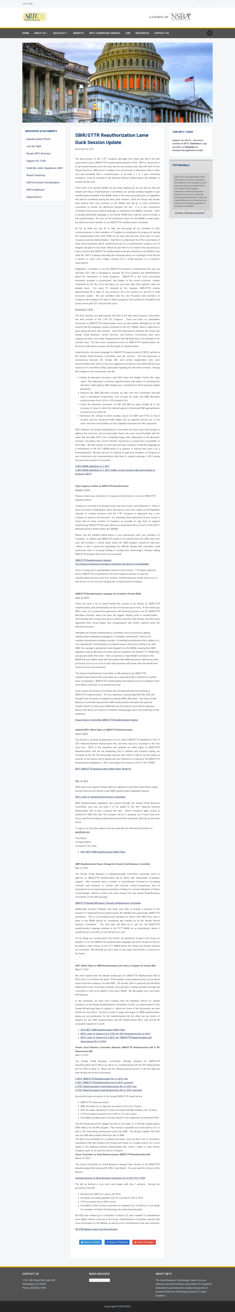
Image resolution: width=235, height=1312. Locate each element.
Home (25, 33)
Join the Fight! (33, 146)
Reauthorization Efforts (38, 139)
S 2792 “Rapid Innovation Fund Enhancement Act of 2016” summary (108, 1090)
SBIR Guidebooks (35, 189)
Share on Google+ (145, 1242)
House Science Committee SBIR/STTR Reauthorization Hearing (106, 720)
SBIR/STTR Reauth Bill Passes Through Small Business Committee (108, 903)
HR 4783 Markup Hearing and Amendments (96, 1229)
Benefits (78, 33)
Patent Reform (34, 197)
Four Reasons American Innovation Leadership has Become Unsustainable (112, 564)
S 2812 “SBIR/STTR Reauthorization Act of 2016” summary (104, 1082)
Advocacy (59, 33)
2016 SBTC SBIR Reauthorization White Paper (102, 852)
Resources (142, 33)
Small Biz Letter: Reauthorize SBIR (44, 168)
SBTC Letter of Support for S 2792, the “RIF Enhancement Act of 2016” (115, 1033)
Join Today (27, 3)
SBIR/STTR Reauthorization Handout (93, 560)
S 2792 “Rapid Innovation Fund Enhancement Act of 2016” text (106, 1086)
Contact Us (161, 33)
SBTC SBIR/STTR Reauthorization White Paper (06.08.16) (103, 768)
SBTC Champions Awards (104, 33)
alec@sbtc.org (82, 832)
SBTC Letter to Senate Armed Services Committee (100, 797)
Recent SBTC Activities (38, 153)
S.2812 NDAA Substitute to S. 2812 (92, 466)
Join (127, 33)
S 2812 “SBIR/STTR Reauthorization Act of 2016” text (101, 1078)
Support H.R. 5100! (36, 160)
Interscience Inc (197, 213)
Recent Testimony (35, 175)
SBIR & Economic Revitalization (42, 182)
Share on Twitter (92, 1242)
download (190, 147)
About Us (40, 33)
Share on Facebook (119, 1242)
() (110, 1178)
